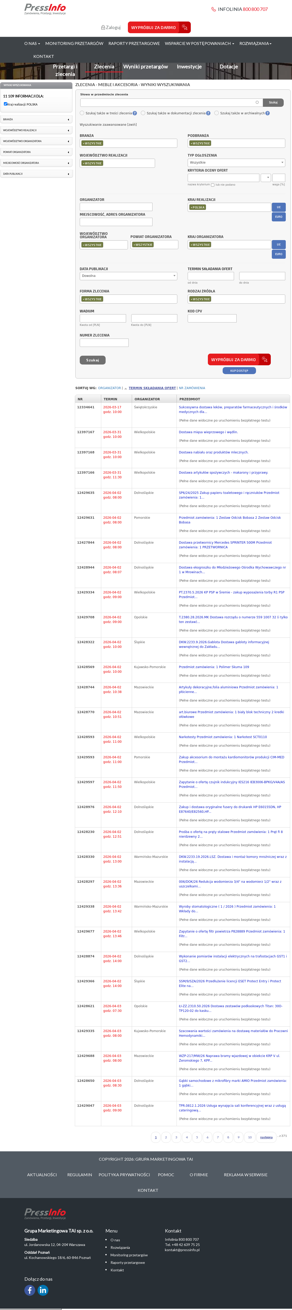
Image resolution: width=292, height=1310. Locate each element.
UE (279, 207)
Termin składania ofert (152, 388)
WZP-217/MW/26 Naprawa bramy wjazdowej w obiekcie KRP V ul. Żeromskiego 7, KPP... (229, 1058)
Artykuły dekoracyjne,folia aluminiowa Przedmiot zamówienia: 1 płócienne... (228, 689)
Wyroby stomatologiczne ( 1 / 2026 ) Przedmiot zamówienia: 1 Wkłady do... (227, 909)
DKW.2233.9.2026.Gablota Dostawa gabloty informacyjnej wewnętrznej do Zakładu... (224, 644)
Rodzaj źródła (201, 291)
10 (250, 1137)
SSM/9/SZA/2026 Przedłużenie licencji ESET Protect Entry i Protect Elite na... (230, 983)
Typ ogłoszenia (202, 155)
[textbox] (106, 143)
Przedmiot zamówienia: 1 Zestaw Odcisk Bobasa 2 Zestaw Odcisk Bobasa (230, 520)
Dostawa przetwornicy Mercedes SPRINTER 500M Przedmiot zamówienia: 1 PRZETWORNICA (225, 545)
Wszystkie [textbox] (198, 162)
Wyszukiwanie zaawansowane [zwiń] (108, 125)
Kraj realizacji (201, 200)
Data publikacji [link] (13, 173)
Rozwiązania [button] (255, 43)
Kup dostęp (239, 370)
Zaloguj (111, 27)
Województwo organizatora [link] (22, 141)
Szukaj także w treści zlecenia (106, 113)
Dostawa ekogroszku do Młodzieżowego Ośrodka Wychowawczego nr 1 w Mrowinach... (232, 570)
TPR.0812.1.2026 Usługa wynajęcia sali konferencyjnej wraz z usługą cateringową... (232, 1108)
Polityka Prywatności (124, 1174)
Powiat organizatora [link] (17, 152)
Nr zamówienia (192, 388)
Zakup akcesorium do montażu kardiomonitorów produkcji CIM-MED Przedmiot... (231, 759)
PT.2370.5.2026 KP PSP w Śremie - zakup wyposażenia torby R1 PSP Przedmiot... (231, 595)
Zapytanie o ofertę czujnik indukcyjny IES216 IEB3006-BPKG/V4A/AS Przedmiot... (232, 784)
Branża (87, 136)
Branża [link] (8, 119)
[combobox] (128, 143)
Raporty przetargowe (134, 43)
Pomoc (166, 1174)
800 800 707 (255, 9)
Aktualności (42, 1174)
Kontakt (43, 56)
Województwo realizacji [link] (19, 130)
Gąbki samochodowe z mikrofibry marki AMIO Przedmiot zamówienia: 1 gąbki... (233, 1083)
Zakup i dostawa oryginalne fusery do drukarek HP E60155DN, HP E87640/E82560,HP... (230, 809)
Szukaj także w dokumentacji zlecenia (173, 113)
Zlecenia (104, 66)
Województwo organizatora (94, 235)
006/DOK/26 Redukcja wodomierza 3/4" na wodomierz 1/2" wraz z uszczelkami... (230, 884)
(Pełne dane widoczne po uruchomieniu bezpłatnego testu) (224, 420)
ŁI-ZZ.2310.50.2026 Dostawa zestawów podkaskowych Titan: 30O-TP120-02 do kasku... (230, 1008)
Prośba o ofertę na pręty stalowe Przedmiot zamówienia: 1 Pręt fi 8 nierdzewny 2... (231, 834)
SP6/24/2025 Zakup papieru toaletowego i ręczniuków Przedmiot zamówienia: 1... (229, 495)
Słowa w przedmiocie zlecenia (104, 94)
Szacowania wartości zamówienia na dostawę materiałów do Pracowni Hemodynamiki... (233, 1033)
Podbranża (198, 136)
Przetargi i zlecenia (65, 70)
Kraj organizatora (205, 237)
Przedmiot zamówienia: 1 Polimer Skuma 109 (214, 667)
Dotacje (229, 66)
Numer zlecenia (95, 335)
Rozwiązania (120, 1247)
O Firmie (199, 1174)
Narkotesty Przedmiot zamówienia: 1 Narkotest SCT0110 (223, 737)
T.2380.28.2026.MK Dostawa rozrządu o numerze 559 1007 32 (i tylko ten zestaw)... (233, 619)
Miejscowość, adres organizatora (112, 214)
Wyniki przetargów (145, 66)
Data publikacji (94, 269)
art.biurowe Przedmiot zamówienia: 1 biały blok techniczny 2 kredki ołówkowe (231, 714)
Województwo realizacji (103, 155)
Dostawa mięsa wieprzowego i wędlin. (208, 432)
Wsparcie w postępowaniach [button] (199, 43)
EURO (279, 216)
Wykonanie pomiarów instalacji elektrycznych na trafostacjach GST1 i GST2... (233, 959)
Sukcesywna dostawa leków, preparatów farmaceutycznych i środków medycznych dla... (233, 409)
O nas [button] (32, 43)
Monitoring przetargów (74, 43)
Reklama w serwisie (245, 1174)
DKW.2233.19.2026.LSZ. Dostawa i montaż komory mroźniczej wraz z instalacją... (233, 859)
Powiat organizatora (151, 237)
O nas (115, 1240)
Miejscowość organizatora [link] (21, 163)
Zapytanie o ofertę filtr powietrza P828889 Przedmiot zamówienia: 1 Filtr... (232, 934)
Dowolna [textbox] (89, 276)
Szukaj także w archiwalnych (239, 113)
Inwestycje (189, 66)
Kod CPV (195, 311)
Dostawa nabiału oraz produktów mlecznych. (214, 452)
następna (266, 1137)
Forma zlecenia (94, 291)
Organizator (92, 200)
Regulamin (79, 1174)
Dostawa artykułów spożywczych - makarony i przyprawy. (223, 472)
